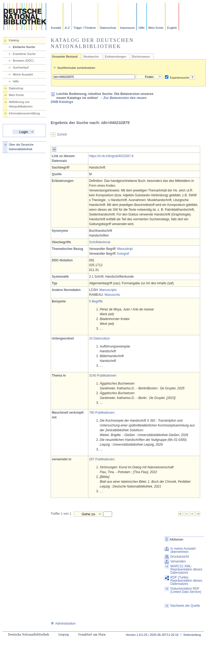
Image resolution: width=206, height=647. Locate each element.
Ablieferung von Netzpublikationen (21, 104)
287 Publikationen (101, 459)
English (172, 27)
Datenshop (16, 88)
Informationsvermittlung (24, 113)
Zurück (62, 134)
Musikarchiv (91, 56)
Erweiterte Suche (24, 53)
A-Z (67, 27)
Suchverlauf (21, 67)
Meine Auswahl (23, 74)
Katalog (14, 40)
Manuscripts (108, 290)
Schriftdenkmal (99, 242)
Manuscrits (112, 295)
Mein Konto (156, 27)
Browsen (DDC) (23, 60)
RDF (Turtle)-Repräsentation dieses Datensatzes (186, 581)
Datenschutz (108, 27)
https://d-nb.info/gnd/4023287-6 (111, 156)
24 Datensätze (99, 338)
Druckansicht (180, 556)
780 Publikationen (101, 412)
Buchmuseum (141, 56)
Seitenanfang (192, 634)
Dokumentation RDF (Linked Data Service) (186, 590)
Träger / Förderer (84, 27)
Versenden (178, 561)
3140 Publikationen (102, 375)
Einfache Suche (24, 47)
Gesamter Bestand (64, 56)
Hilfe (141, 27)
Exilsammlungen (115, 56)
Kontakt (56, 27)
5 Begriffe (96, 301)
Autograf (123, 253)
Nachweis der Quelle (185, 606)
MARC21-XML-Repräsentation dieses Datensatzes (186, 569)
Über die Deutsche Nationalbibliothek (21, 147)
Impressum (127, 27)
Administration (63, 623)
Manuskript (125, 249)
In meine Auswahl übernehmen (183, 550)
